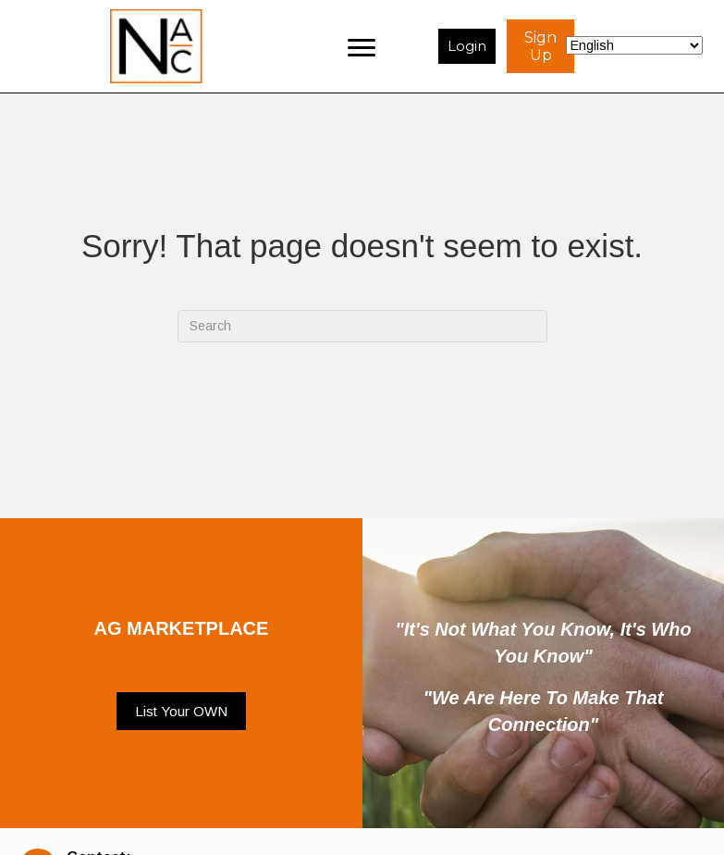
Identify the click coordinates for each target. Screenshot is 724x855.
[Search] (362, 326)
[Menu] (361, 46)
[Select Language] (634, 45)
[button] (181, 711)
